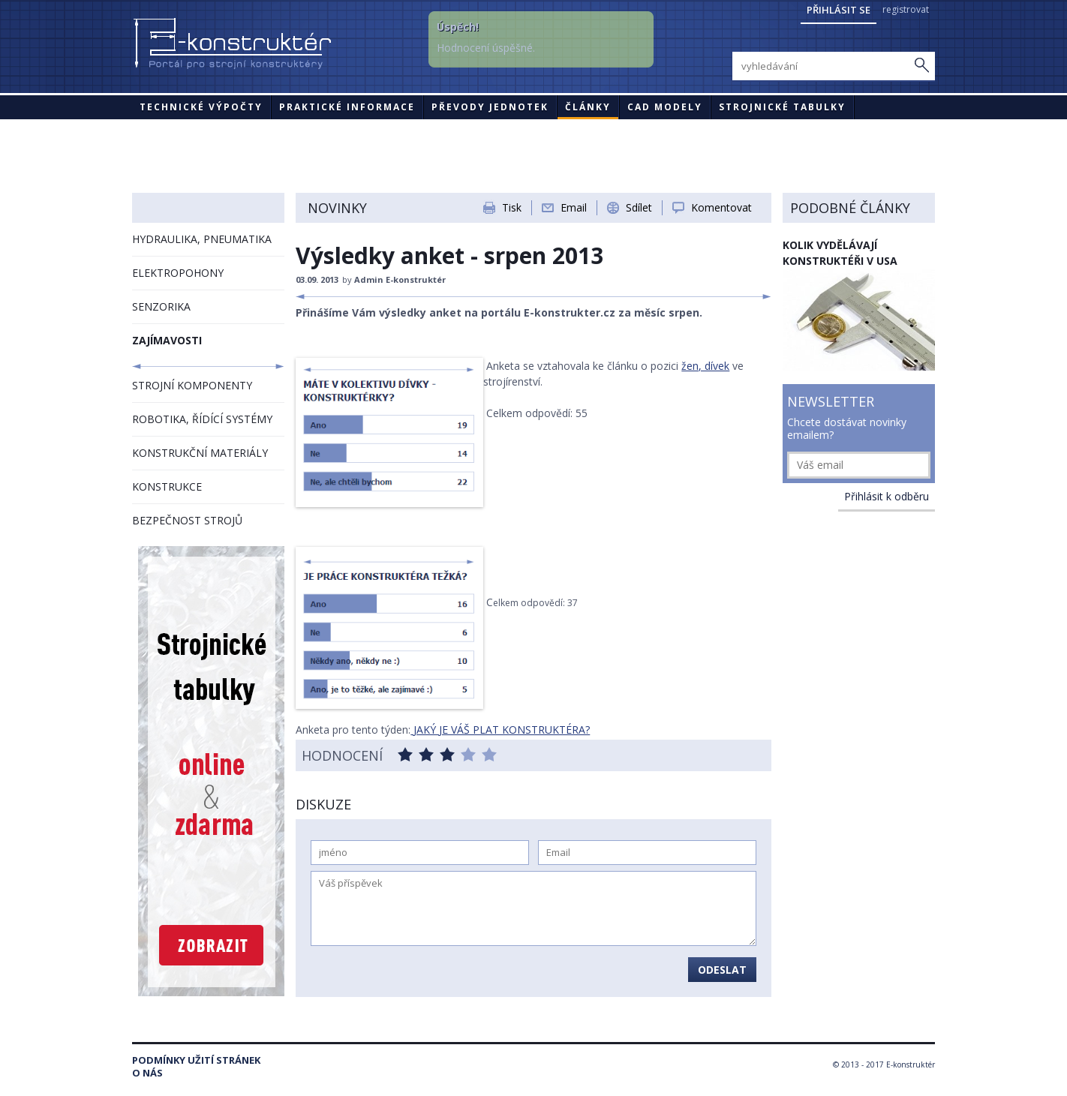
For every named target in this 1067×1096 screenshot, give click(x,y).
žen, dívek (705, 366)
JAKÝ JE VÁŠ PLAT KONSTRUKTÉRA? (500, 729)
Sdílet (639, 207)
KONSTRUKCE (167, 486)
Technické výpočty (201, 107)
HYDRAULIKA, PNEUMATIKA (202, 239)
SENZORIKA (161, 306)
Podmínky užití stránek (196, 1060)
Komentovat (721, 207)
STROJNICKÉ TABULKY (782, 107)
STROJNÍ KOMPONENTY (192, 385)
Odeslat (722, 969)
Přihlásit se (838, 10)
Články (588, 107)
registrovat (905, 9)
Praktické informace (347, 107)
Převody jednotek (490, 107)
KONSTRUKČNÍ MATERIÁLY (200, 453)
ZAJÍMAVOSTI (167, 340)
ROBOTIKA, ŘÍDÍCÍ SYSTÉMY (202, 419)
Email (574, 207)
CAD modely (664, 107)
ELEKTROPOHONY (178, 273)
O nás (147, 1073)
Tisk (511, 207)
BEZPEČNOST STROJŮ (187, 520)
